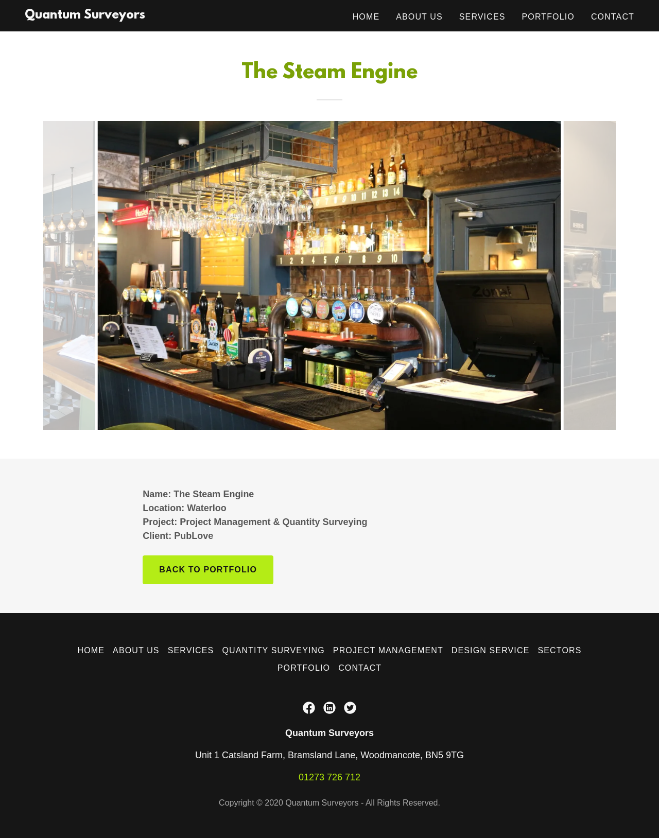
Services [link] (482, 16)
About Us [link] (419, 16)
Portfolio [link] (548, 16)
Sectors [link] (559, 650)
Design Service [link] (491, 650)
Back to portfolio (208, 569)
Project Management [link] (388, 650)
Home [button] (91, 650)
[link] (85, 15)
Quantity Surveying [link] (273, 650)
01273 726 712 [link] (329, 777)
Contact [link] (612, 16)
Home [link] (366, 16)
